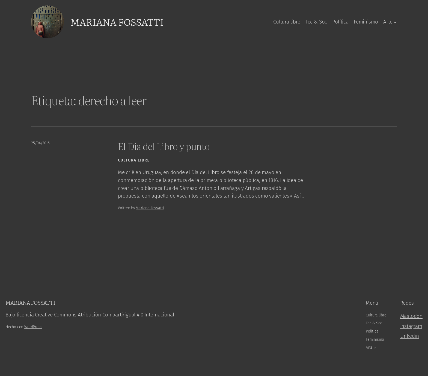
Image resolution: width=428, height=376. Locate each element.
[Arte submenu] (395, 22)
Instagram (411, 326)
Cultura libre (134, 160)
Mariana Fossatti (117, 21)
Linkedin (409, 336)
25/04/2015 (40, 143)
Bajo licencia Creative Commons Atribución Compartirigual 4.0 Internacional (89, 315)
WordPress (33, 327)
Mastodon (411, 316)
